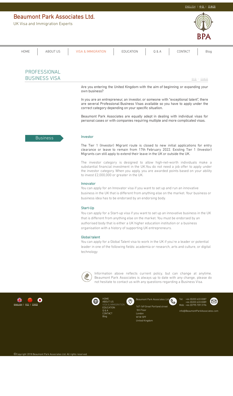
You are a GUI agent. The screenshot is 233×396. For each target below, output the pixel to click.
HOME (105, 298)
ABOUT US (108, 301)
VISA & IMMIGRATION (113, 304)
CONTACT (107, 313)
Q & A (105, 310)
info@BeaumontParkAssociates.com (198, 311)
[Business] (44, 138)
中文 (202, 6)
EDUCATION (108, 307)
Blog (104, 316)
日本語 (35, 305)
